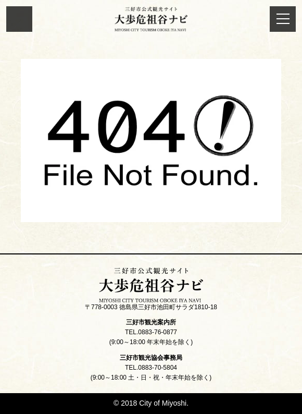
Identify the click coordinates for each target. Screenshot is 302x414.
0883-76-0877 (157, 332)
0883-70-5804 (157, 367)
